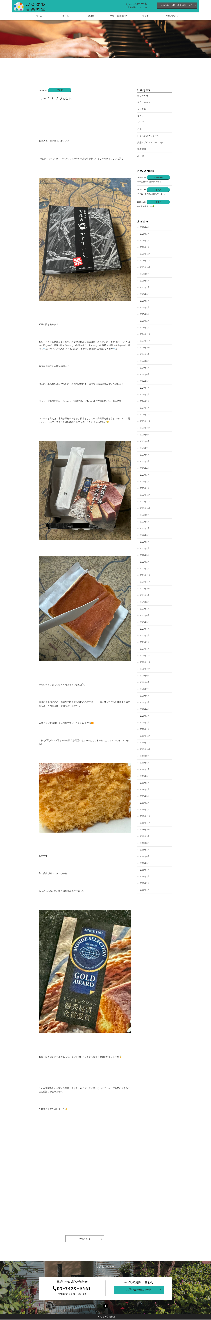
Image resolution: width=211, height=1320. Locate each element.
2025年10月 (145, 268)
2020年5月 (145, 703)
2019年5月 (145, 783)
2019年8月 (145, 763)
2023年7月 (145, 448)
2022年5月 (145, 542)
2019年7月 (145, 770)
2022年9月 (145, 515)
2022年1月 (145, 569)
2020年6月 (145, 696)
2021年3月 (145, 636)
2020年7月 (145, 689)
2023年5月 (145, 462)
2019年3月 (145, 797)
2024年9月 (145, 355)
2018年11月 (145, 823)
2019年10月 (145, 750)
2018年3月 (145, 877)
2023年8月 (145, 442)
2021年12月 (145, 576)
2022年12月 (145, 495)
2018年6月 (145, 857)
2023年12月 (145, 415)
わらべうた (142, 96)
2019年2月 (145, 803)
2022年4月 (145, 549)
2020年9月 (145, 676)
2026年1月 (145, 248)
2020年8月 (145, 683)
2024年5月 (145, 381)
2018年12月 (145, 817)
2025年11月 (145, 261)
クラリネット (143, 103)
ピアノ (140, 116)
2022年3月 (145, 556)
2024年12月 (145, 335)
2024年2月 (145, 402)
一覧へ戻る (84, 1239)
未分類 (140, 156)
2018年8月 (145, 843)
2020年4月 (145, 709)
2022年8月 (145, 522)
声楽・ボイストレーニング (150, 143)
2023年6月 (145, 455)
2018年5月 (145, 863)
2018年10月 (145, 830)
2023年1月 (145, 489)
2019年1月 (145, 810)
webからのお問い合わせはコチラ (177, 5)
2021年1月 (145, 649)
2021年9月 (145, 596)
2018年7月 (145, 850)
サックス (141, 109)
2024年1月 (145, 408)
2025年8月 (145, 281)
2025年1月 (145, 328)
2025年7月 (145, 288)
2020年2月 (145, 723)
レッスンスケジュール (148, 136)
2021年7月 (145, 609)
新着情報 (141, 150)
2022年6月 (145, 535)
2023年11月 (145, 422)
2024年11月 (145, 341)
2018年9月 (145, 837)
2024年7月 (145, 368)
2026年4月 (145, 228)
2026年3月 (145, 234)
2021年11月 (145, 582)
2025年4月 (145, 308)
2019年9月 (145, 756)
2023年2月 (145, 482)
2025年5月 (145, 301)
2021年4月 (145, 629)
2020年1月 (145, 730)
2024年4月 (145, 388)
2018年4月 (145, 870)
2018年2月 (145, 884)
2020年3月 (145, 716)
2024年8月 (145, 361)
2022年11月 (145, 502)
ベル (139, 129)
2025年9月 (145, 274)
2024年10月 (145, 348)
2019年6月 (145, 776)
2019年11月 (145, 743)
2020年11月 (145, 663)
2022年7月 (145, 529)
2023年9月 (145, 435)
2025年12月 (145, 254)
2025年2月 (145, 321)
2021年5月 (145, 622)
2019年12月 (145, 736)
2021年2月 (145, 643)
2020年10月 (145, 669)
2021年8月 (145, 602)
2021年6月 (145, 616)
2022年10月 (145, 509)
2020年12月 (145, 656)
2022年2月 (145, 562)
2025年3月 (145, 315)
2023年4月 (145, 469)
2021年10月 (145, 589)
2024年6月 (145, 375)
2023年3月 (145, 475)
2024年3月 (145, 395)
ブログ (140, 123)
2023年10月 (145, 428)
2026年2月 (145, 241)
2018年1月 (145, 890)
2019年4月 (145, 790)
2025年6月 (145, 294)
